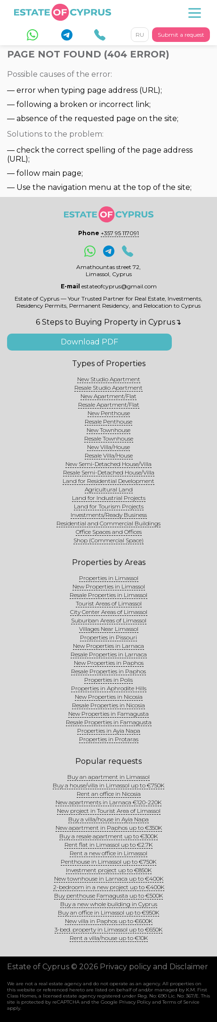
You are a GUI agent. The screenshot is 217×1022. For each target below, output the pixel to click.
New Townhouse (108, 429)
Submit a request (181, 34)
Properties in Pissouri (108, 637)
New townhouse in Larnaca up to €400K (108, 878)
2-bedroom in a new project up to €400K (108, 887)
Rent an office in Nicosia (109, 793)
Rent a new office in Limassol (108, 853)
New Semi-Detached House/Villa (108, 463)
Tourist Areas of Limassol (109, 603)
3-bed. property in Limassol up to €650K (108, 929)
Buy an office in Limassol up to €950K (108, 912)
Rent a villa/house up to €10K (109, 937)
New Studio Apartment (108, 379)
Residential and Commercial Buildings (108, 523)
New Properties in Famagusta (108, 713)
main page (61, 173)
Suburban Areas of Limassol (108, 620)
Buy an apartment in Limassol (108, 776)
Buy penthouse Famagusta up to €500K (108, 895)
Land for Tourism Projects (109, 506)
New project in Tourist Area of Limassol (109, 810)
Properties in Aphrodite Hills (108, 688)
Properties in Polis (108, 679)
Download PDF (89, 341)
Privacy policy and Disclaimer (154, 966)
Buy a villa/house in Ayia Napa (108, 819)
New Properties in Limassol (108, 586)
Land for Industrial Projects (108, 497)
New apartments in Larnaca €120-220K (108, 802)
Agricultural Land (109, 489)
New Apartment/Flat (108, 396)
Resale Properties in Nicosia (108, 705)
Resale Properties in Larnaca (109, 654)
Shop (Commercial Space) (108, 540)
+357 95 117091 (120, 233)
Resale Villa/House (109, 455)
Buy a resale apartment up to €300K (108, 836)
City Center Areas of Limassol (108, 611)
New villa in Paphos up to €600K (109, 920)
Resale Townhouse (108, 438)
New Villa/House (108, 446)
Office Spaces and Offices (109, 531)
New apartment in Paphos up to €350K (109, 827)
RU (140, 34)
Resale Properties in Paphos (108, 671)
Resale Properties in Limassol (108, 594)
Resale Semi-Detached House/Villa (108, 472)
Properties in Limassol (108, 577)
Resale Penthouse (108, 421)
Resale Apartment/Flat (108, 404)
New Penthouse (109, 413)
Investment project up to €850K (109, 870)
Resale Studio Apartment (108, 387)
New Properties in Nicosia (109, 696)
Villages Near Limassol (108, 628)
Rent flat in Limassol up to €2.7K (108, 844)
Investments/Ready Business (109, 514)
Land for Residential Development (108, 480)
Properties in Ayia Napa (108, 730)
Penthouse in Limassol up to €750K (108, 861)
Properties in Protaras (108, 739)
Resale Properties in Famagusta (109, 722)
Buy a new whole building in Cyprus (108, 904)
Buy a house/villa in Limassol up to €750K (108, 785)
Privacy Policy (135, 1002)
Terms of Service (181, 1002)
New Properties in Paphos (109, 662)
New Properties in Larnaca (108, 645)
